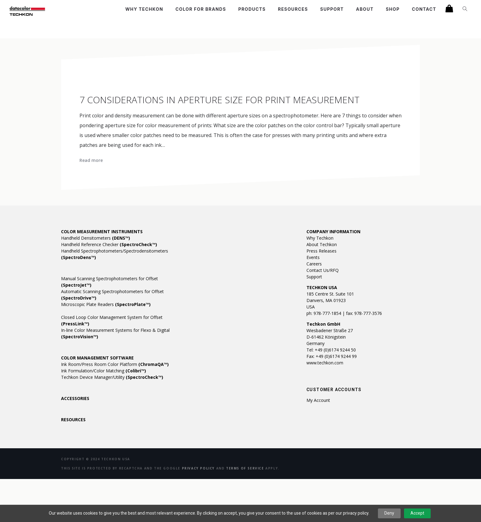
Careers (314, 264)
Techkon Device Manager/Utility (112, 377)
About (365, 9)
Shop (393, 9)
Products (252, 9)
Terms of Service (245, 468)
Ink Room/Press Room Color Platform (115, 364)
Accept (417, 513)
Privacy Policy (198, 468)
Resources (293, 9)
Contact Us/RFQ (322, 270)
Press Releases (321, 251)
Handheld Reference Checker (109, 244)
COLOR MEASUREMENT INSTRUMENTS (102, 231)
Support (332, 9)
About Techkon (321, 244)
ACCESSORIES (75, 398)
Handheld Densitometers (95, 238)
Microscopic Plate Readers (106, 304)
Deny (389, 513)
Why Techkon (144, 9)
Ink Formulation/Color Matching (103, 371)
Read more (91, 160)
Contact (424, 9)
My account (318, 400)
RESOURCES (73, 419)
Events (313, 257)
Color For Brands (200, 9)
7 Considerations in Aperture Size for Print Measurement (219, 99)
